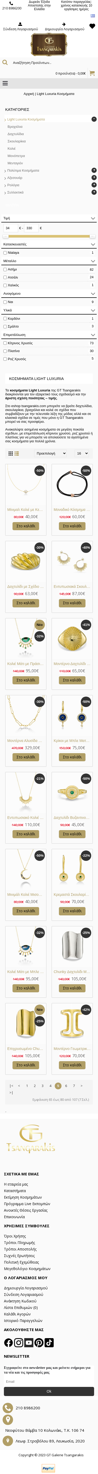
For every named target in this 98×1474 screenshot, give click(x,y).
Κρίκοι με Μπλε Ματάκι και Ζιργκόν (73, 741)
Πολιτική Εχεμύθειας (21, 1262)
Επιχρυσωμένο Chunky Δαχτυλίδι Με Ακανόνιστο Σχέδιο (26, 1049)
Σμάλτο (13, 326)
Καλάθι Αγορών (17, 1314)
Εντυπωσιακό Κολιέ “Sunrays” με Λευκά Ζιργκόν (26, 817)
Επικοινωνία (14, 1216)
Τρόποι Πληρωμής (19, 1242)
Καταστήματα (15, 1190)
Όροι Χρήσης (15, 1236)
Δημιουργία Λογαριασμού (26, 1287)
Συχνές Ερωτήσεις (19, 1255)
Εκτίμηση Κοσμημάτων (23, 1197)
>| (11, 1092)
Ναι (10, 302)
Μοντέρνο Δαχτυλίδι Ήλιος (73, 664)
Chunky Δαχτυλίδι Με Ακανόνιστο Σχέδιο (73, 972)
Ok (49, 1391)
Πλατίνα (14, 351)
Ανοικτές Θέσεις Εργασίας (25, 1210)
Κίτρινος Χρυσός (20, 343)
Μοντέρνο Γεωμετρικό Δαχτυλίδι (73, 1049)
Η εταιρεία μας (16, 1184)
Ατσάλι (13, 277)
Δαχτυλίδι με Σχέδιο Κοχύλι (26, 586)
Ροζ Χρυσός (17, 359)
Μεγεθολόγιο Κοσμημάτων (27, 1268)
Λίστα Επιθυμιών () (21, 1307)
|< (11, 1085)
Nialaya (13, 253)
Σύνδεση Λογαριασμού (23, 1294)
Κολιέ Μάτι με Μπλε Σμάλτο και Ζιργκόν (26, 972)
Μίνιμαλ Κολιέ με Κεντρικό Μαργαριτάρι (26, 510)
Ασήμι (12, 269)
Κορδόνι (14, 319)
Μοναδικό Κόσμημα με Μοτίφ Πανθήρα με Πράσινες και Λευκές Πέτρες (73, 510)
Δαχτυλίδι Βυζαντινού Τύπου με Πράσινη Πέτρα (73, 817)
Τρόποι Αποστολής (20, 1249)
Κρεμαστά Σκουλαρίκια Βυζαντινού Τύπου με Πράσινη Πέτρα (73, 894)
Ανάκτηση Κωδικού (20, 1300)
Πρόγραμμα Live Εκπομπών (27, 1203)
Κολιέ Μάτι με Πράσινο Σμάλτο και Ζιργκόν (26, 664)
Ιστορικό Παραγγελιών (23, 1320)
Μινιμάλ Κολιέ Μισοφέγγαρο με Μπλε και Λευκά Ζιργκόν (26, 894)
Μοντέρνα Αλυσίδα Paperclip (26, 741)
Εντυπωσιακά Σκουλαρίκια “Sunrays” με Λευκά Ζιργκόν (73, 586)
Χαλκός (13, 285)
